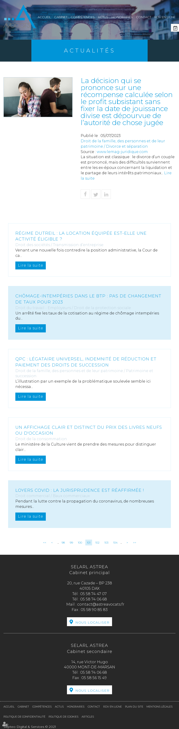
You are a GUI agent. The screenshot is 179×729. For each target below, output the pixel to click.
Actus (103, 17)
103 (106, 542)
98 (63, 542)
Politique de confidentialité (24, 716)
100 (80, 542)
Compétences (83, 17)
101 (88, 542)
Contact (143, 17)
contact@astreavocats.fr (100, 604)
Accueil (44, 17)
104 (115, 542)
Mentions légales (159, 706)
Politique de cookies (63, 716)
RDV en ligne (165, 17)
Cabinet (60, 17)
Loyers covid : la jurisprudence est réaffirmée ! (79, 490)
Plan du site (134, 706)
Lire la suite (30, 265)
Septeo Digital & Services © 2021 (29, 727)
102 (97, 542)
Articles (88, 716)
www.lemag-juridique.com (122, 152)
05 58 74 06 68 (93, 599)
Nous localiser (92, 622)
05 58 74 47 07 (93, 594)
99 (71, 542)
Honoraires (122, 17)
